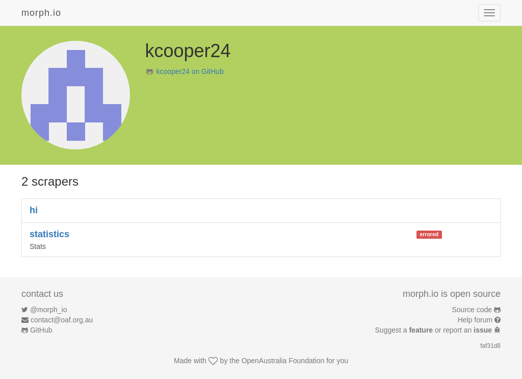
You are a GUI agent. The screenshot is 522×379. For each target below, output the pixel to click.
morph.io (41, 13)
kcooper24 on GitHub (189, 71)
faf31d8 (490, 345)
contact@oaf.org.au (62, 320)
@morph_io (48, 310)
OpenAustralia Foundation (283, 361)
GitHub (41, 330)
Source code (472, 310)
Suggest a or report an (434, 330)
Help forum (475, 320)
